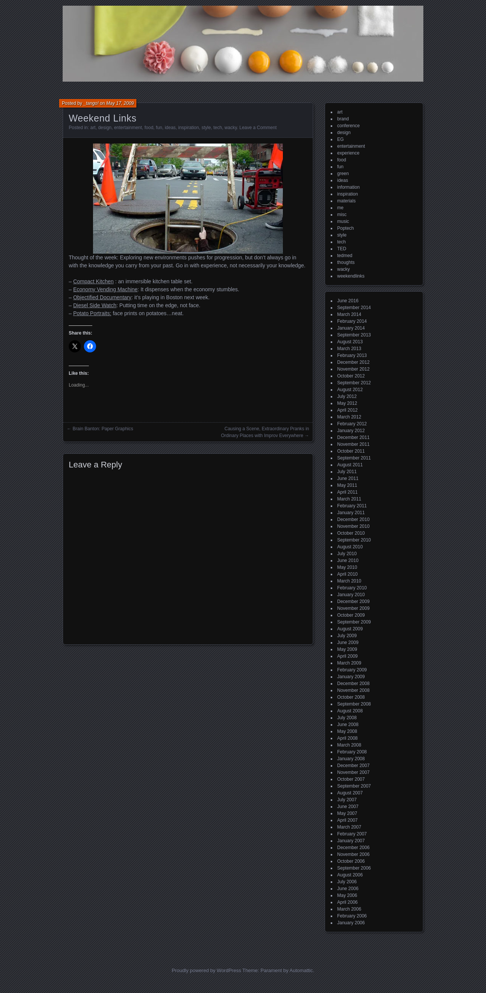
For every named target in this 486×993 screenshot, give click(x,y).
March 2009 (349, 663)
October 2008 (351, 697)
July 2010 (347, 553)
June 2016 (347, 300)
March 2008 (349, 745)
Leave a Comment (257, 127)
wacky (230, 127)
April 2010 (347, 574)
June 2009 (347, 642)
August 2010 (350, 546)
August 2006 (350, 875)
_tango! (91, 103)
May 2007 (347, 813)
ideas (170, 127)
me (340, 207)
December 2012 (353, 362)
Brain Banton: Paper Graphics (103, 428)
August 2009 (350, 628)
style (206, 127)
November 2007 (353, 772)
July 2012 (347, 396)
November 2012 (353, 369)
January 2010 (351, 594)
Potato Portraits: (92, 313)
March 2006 (349, 909)
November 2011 (353, 444)
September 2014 (354, 307)
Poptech (345, 228)
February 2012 (352, 423)
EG (340, 139)
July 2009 (347, 635)
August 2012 (350, 389)
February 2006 (352, 916)
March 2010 (349, 581)
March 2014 (349, 314)
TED (341, 248)
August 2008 (350, 711)
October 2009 (351, 615)
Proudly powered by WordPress (206, 970)
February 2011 (352, 505)
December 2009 (353, 601)
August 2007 (350, 793)
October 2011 (351, 451)
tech (217, 127)
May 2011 (347, 485)
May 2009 (347, 649)
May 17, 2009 (120, 103)
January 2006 (351, 922)
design (104, 127)
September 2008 (354, 704)
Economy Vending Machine (105, 289)
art (93, 127)
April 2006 (347, 902)
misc (342, 214)
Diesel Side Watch (95, 305)
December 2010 (353, 519)
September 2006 (354, 868)
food (149, 127)
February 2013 (352, 355)
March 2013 (349, 348)
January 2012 (351, 430)
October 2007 (351, 779)
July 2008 (347, 717)
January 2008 (351, 758)
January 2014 (351, 328)
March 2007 (349, 827)
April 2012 (347, 410)
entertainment (128, 127)
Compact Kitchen (93, 281)
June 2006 (347, 888)
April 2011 (347, 492)
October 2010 (351, 533)
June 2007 (347, 806)
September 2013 (354, 335)
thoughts (346, 262)
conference (348, 125)
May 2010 (347, 567)
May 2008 (347, 731)
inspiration (188, 127)
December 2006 (353, 847)
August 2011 (350, 464)
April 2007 (347, 820)
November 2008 (353, 690)
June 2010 (347, 560)
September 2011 (354, 458)
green (343, 173)
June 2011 (347, 478)
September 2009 (354, 622)
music (343, 221)
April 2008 (347, 738)
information (348, 187)
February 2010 (352, 587)
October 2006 (351, 861)
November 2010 (353, 526)
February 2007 (352, 834)
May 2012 (347, 403)
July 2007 (347, 799)
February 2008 (352, 752)
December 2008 (353, 683)
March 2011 (349, 499)
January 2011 (351, 512)
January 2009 (351, 676)
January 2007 (351, 840)
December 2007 (353, 765)
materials (346, 201)
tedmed (344, 255)
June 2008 (347, 724)
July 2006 (347, 881)
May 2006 (347, 895)
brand (343, 119)
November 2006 (353, 854)
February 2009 (352, 670)
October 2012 (351, 376)
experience (348, 153)
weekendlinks (350, 276)
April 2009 (347, 656)
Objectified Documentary (102, 297)
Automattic (301, 970)
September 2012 (354, 382)
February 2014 (352, 321)
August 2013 (350, 341)
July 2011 (347, 471)
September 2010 (354, 540)
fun (159, 127)
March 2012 (349, 417)
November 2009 (353, 608)
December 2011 (353, 437)
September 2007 (354, 786)
